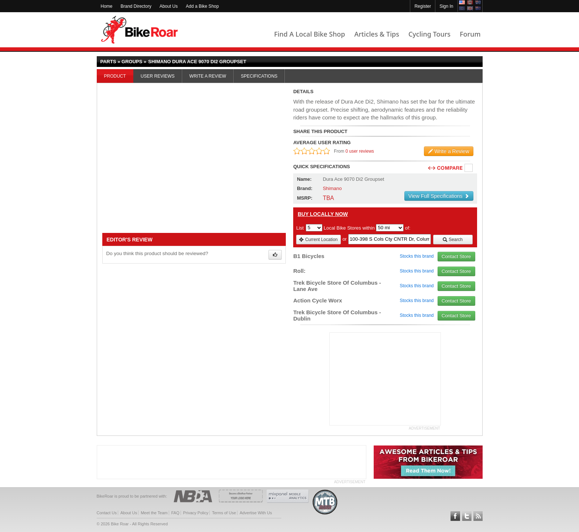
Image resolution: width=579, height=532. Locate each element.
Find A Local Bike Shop (309, 34)
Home (107, 6)
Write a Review (207, 76)
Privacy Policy (195, 513)
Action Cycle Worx (317, 300)
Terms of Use (224, 513)
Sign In (446, 6)
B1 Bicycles (308, 256)
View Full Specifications (438, 196)
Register (422, 6)
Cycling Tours (429, 34)
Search (452, 239)
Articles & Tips (376, 34)
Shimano (332, 188)
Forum (470, 34)
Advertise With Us (256, 513)
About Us (169, 6)
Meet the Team (154, 513)
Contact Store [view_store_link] (456, 256)
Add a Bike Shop (202, 6)
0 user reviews (360, 151)
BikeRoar (139, 30)
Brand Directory (136, 6)
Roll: (299, 271)
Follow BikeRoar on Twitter (467, 516)
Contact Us (107, 513)
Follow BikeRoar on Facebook (455, 516)
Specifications (259, 76)
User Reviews (158, 76)
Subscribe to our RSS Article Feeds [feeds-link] (478, 516)
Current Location (318, 239)
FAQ (175, 513)
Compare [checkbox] (469, 168)
